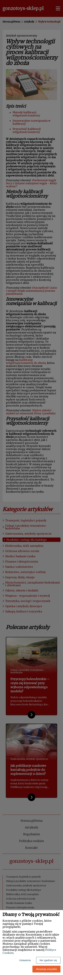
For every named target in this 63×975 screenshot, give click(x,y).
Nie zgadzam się (48, 960)
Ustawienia (25, 960)
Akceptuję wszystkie (46, 969)
